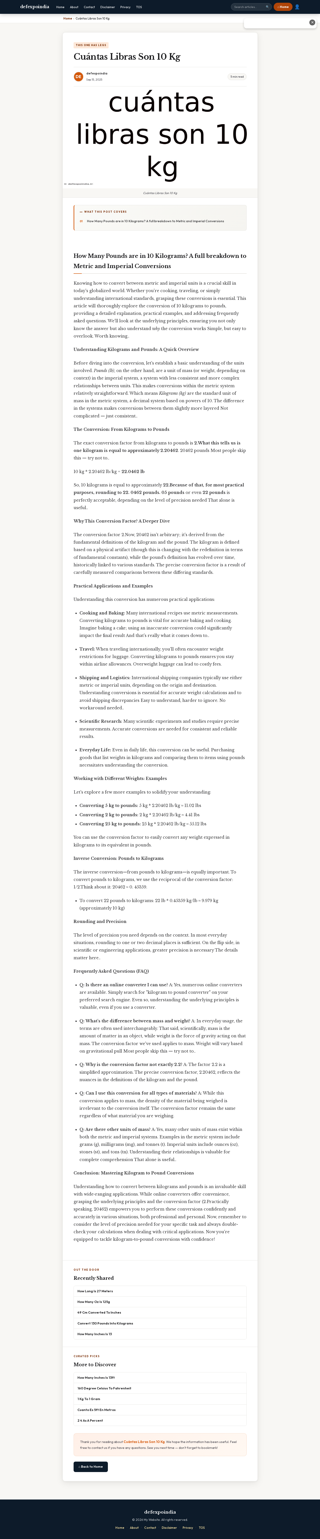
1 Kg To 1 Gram (88, 1399)
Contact (89, 7)
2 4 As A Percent (90, 1420)
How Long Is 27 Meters (95, 1291)
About (74, 7)
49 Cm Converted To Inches (99, 1312)
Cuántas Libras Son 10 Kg (144, 1442)
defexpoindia (34, 6)
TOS (139, 7)
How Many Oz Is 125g (93, 1302)
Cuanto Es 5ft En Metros (96, 1410)
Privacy (125, 7)
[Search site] (251, 6)
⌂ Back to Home (91, 1467)
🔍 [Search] (267, 6)
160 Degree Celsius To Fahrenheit (104, 1388)
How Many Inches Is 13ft (96, 1377)
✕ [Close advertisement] (312, 22)
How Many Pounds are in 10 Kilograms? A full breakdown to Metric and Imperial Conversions (155, 221)
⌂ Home (283, 7)
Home (60, 7)
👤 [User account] (297, 7)
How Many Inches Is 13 (94, 1334)
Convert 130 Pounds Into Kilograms (105, 1323)
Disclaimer (107, 7)
